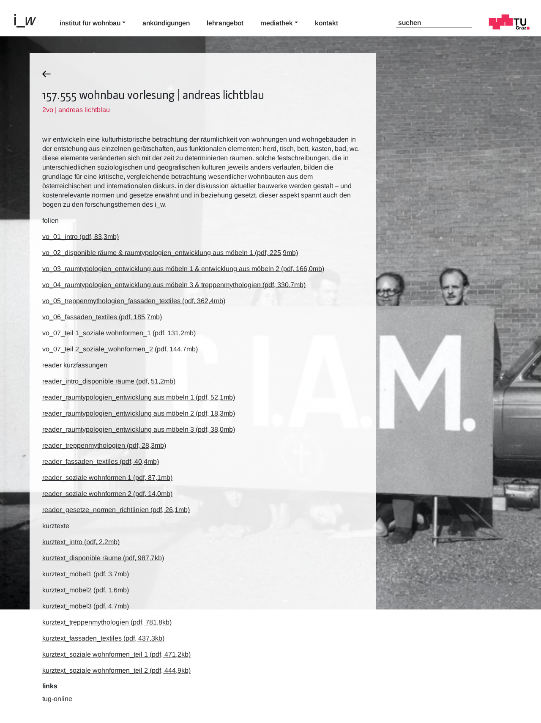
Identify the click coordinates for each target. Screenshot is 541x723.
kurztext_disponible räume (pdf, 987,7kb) (103, 557)
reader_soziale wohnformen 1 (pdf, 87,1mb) (107, 477)
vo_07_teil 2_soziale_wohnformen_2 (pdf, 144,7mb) (120, 349)
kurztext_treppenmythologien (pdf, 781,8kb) (107, 622)
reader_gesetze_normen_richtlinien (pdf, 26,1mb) (116, 509)
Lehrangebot (225, 23)
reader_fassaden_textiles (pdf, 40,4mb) (100, 461)
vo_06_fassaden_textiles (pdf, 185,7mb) (102, 316)
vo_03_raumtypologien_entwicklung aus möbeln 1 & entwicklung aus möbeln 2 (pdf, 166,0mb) (183, 268)
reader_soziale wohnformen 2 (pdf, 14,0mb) (107, 493)
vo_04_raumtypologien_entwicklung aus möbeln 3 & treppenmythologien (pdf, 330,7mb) (174, 284)
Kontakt (326, 23)
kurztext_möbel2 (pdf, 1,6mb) (85, 590)
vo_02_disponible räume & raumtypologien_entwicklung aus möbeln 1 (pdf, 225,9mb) (170, 252)
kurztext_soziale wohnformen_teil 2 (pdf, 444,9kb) (116, 670)
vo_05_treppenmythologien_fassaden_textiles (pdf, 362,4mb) (133, 300)
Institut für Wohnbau (90, 23)
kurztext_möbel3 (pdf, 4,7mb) (85, 606)
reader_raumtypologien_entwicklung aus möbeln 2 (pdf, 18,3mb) (138, 413)
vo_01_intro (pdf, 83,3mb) (80, 236)
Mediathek (276, 23)
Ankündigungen (166, 23)
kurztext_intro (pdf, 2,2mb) (81, 541)
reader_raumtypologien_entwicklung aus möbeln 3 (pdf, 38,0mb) (138, 429)
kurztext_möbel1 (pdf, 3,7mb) (85, 574)
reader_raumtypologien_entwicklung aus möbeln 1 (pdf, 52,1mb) (138, 397)
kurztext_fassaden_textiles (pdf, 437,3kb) (103, 638)
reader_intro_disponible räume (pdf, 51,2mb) (108, 381)
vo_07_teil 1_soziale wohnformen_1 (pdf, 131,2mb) (119, 333)
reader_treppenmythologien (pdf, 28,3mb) (104, 445)
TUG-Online (57, 698)
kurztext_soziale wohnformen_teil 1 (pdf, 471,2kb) (116, 654)
